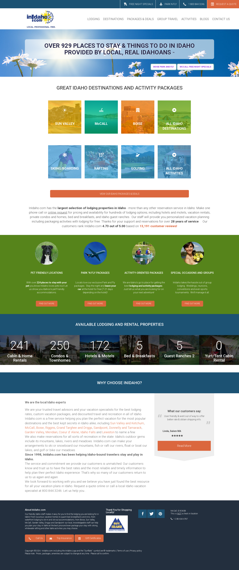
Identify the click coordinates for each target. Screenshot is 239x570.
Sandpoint (101, 428)
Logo (74, 551)
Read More (184, 447)
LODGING (93, 19)
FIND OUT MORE (46, 303)
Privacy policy (136, 551)
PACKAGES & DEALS (140, 19)
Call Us (39, 538)
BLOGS (204, 19)
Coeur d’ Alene (69, 432)
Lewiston (108, 432)
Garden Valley (34, 432)
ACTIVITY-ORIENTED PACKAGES (143, 272)
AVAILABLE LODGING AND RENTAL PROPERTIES (120, 324)
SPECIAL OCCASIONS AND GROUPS (192, 272)
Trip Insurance (64, 538)
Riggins (50, 428)
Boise (40, 428)
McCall (30, 428)
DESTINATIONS (113, 19)
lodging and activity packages (145, 286)
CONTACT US (221, 19)
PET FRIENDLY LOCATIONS (47, 272)
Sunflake (88, 551)
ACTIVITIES (189, 19)
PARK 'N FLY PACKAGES (95, 272)
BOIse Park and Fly (163, 67)
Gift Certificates (93, 538)
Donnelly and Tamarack (125, 428)
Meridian (51, 432)
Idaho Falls (88, 432)
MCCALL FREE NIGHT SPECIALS (195, 67)
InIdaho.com (47, 551)
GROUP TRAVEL (167, 19)
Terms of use (122, 551)
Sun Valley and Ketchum (127, 423)
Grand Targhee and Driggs (74, 428)
